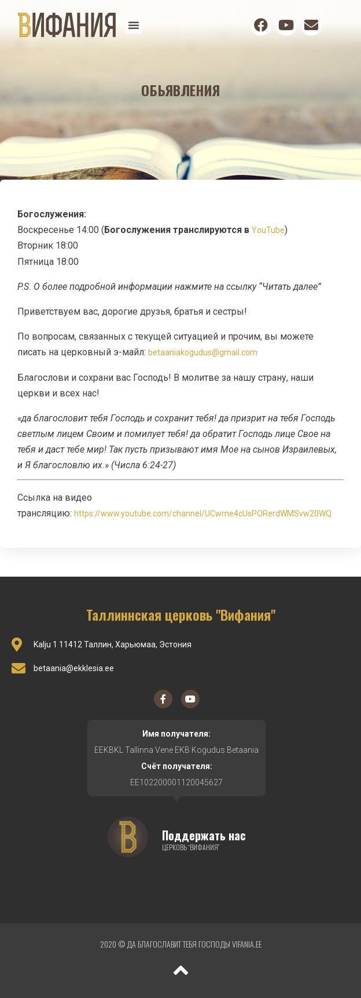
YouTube (268, 230)
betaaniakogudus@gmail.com (202, 352)
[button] (133, 25)
